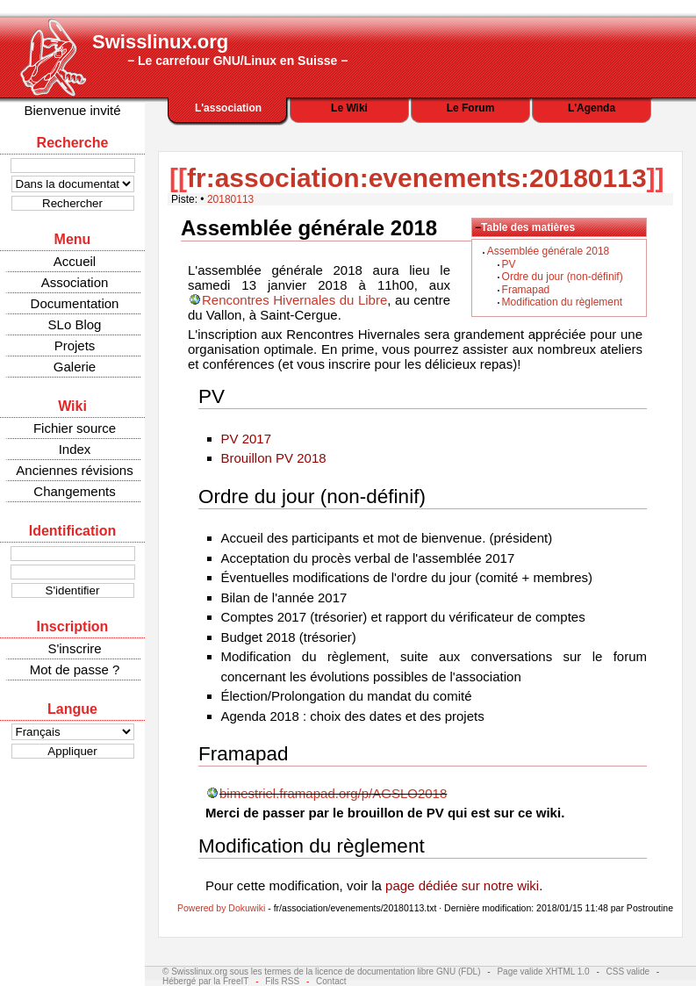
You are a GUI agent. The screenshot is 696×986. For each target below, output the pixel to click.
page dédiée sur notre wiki (462, 885)
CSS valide (627, 971)
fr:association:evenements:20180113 (417, 177)
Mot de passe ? (75, 669)
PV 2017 (246, 438)
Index (75, 449)
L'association (228, 108)
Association (75, 282)
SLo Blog (75, 324)
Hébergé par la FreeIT (205, 981)
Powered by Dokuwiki (221, 908)
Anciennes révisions (74, 470)
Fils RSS (282, 981)
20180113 (230, 199)
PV (509, 264)
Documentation (75, 303)
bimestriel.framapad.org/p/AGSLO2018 (333, 793)
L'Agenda (591, 108)
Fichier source (74, 428)
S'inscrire (74, 648)
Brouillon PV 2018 (273, 457)
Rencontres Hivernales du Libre (294, 299)
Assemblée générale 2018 (548, 251)
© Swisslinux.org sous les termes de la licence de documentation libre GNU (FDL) (321, 971)
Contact (331, 981)
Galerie (75, 366)
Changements (74, 491)
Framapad (526, 290)
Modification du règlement (562, 302)
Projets (75, 345)
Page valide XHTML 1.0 (543, 971)
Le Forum (471, 108)
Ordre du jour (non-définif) (562, 276)
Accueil (75, 261)
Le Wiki (349, 108)
